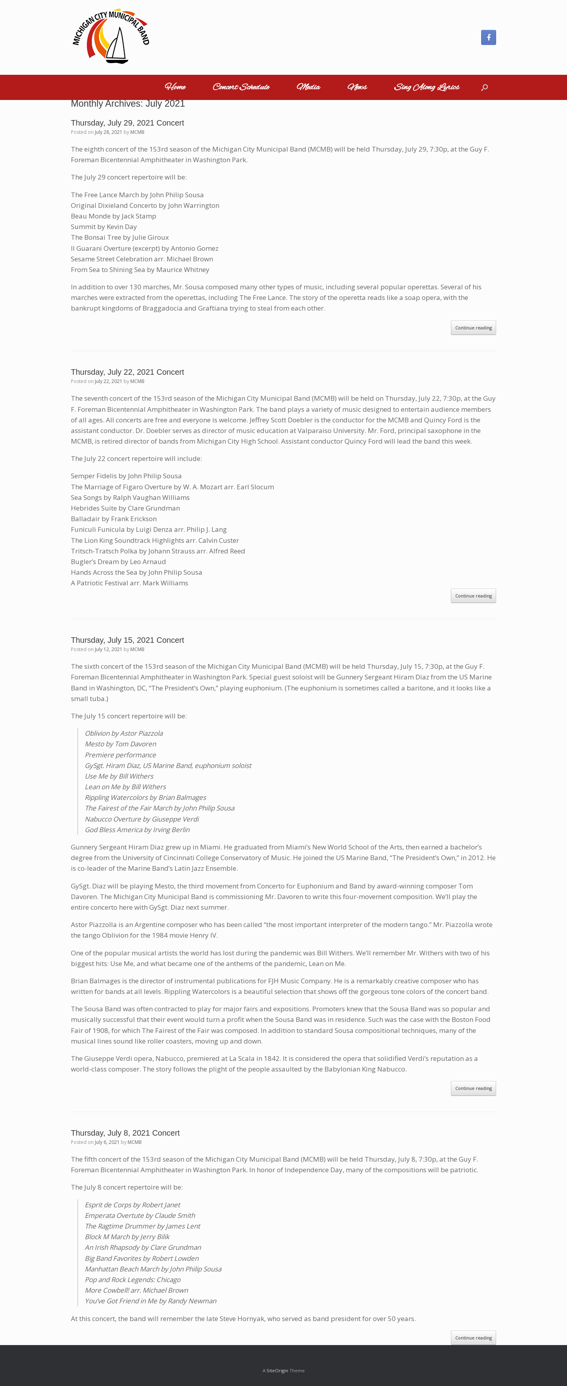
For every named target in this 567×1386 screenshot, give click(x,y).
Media (308, 87)
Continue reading (473, 328)
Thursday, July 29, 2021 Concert (127, 122)
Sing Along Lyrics (426, 87)
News (357, 87)
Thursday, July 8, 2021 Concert (125, 1133)
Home (175, 87)
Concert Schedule (241, 87)
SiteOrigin (277, 1370)
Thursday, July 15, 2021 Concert (127, 640)
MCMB (137, 132)
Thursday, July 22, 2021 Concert (127, 372)
